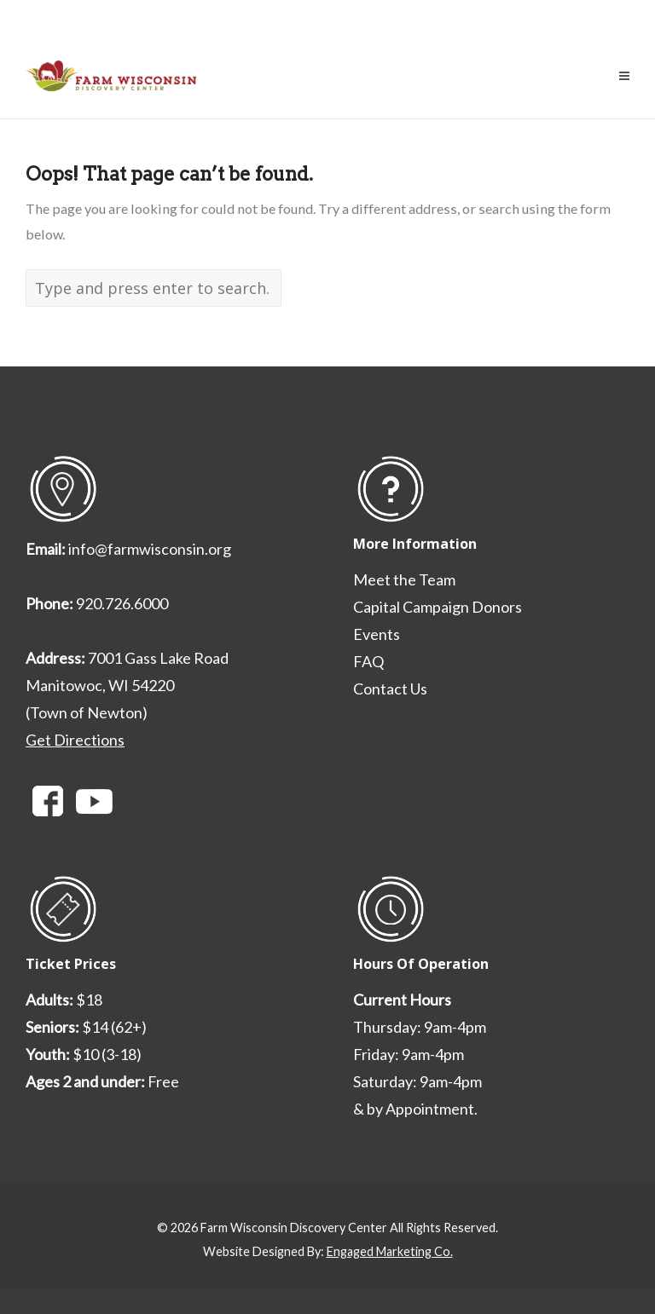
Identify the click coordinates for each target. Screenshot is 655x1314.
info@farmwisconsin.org (149, 548)
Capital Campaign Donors (437, 606)
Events (376, 634)
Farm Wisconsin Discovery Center (293, 1227)
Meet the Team (404, 579)
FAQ (368, 661)
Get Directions (75, 739)
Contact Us (390, 688)
